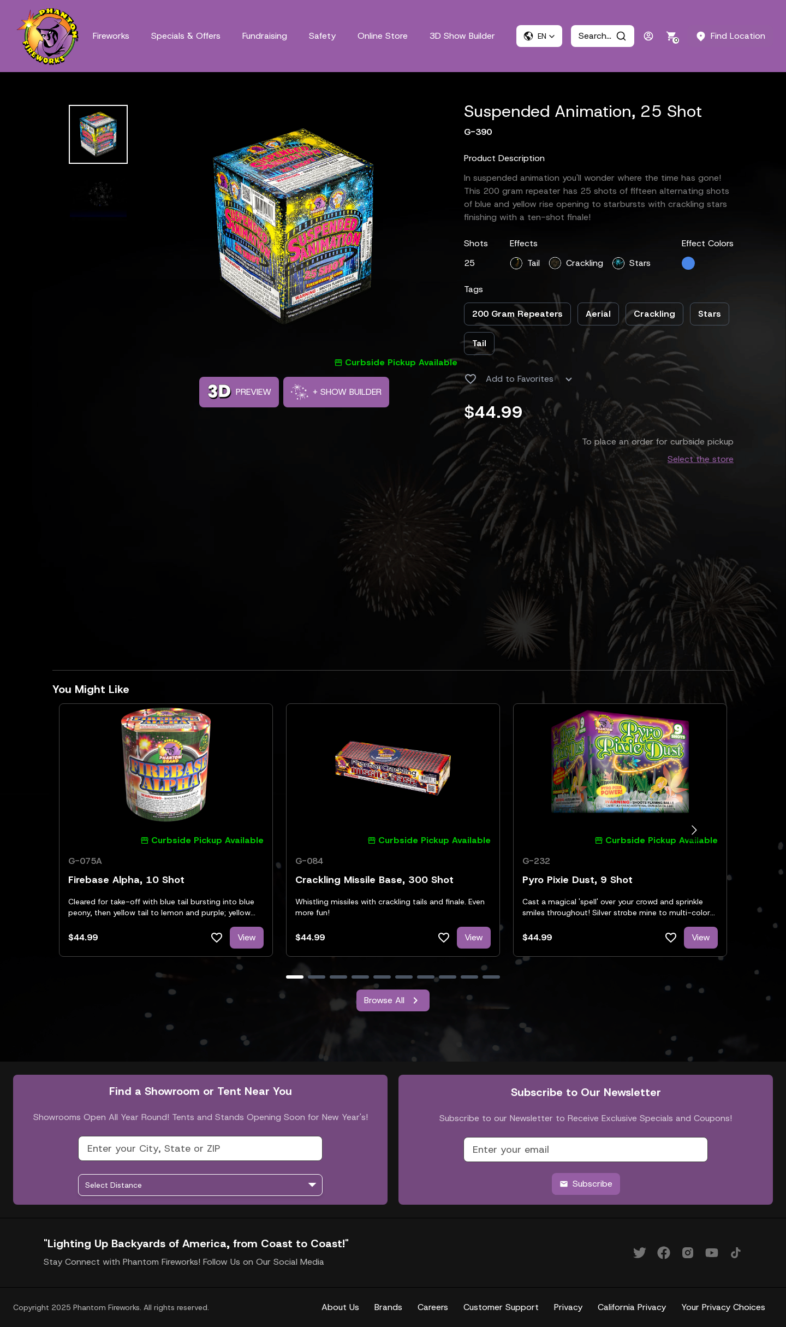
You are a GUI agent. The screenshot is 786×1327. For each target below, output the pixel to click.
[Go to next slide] (694, 830)
